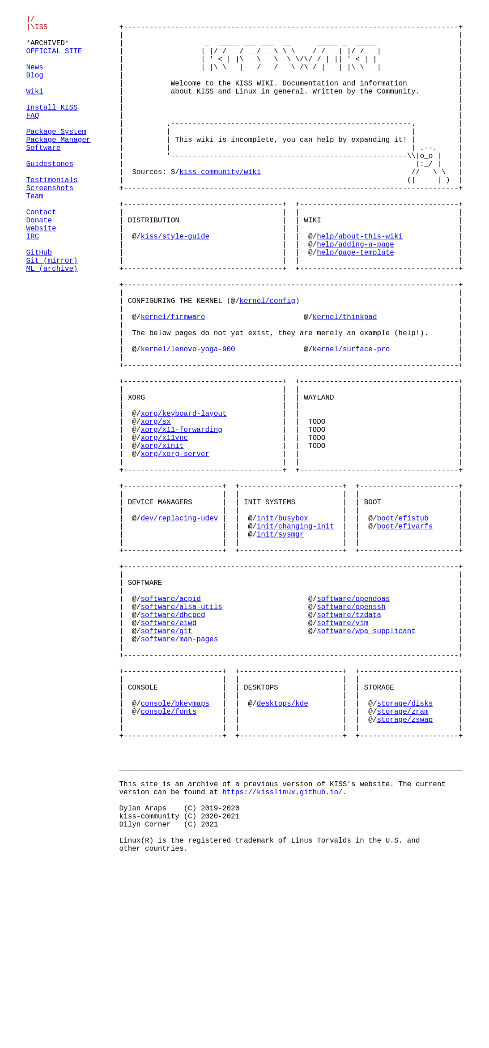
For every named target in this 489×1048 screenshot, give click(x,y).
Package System (56, 160)
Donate (39, 268)
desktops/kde (282, 859)
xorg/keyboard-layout (184, 504)
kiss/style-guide (175, 288)
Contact (41, 258)
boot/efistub (403, 632)
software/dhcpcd (173, 750)
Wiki (34, 110)
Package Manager (58, 170)
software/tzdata (349, 750)
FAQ (32, 140)
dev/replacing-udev (179, 632)
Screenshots (49, 229)
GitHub (39, 307)
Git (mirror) (51, 317)
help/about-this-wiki (360, 288)
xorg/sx (156, 514)
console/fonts (169, 868)
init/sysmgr (280, 652)
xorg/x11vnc (164, 534)
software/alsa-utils (181, 741)
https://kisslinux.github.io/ (282, 967)
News (34, 81)
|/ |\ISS (36, 27)
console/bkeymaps (175, 859)
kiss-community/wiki (220, 209)
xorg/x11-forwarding (181, 524)
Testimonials (51, 219)
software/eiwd (169, 760)
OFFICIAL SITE (54, 61)
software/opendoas (353, 731)
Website (41, 278)
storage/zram (403, 868)
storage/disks (405, 859)
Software (43, 179)
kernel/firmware (173, 386)
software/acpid (171, 731)
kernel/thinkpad (345, 386)
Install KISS (51, 130)
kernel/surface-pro (351, 425)
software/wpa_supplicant (366, 770)
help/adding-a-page (355, 297)
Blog (34, 91)
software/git (166, 770)
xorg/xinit (162, 544)
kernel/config (267, 366)
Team (34, 238)
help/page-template (355, 307)
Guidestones (49, 199)
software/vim (342, 760)
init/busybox (282, 632)
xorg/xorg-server (175, 553)
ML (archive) (51, 327)
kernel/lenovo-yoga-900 (188, 425)
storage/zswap (405, 878)
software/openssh (351, 741)
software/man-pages (179, 780)
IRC (32, 288)
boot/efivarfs (405, 642)
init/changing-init (295, 642)
